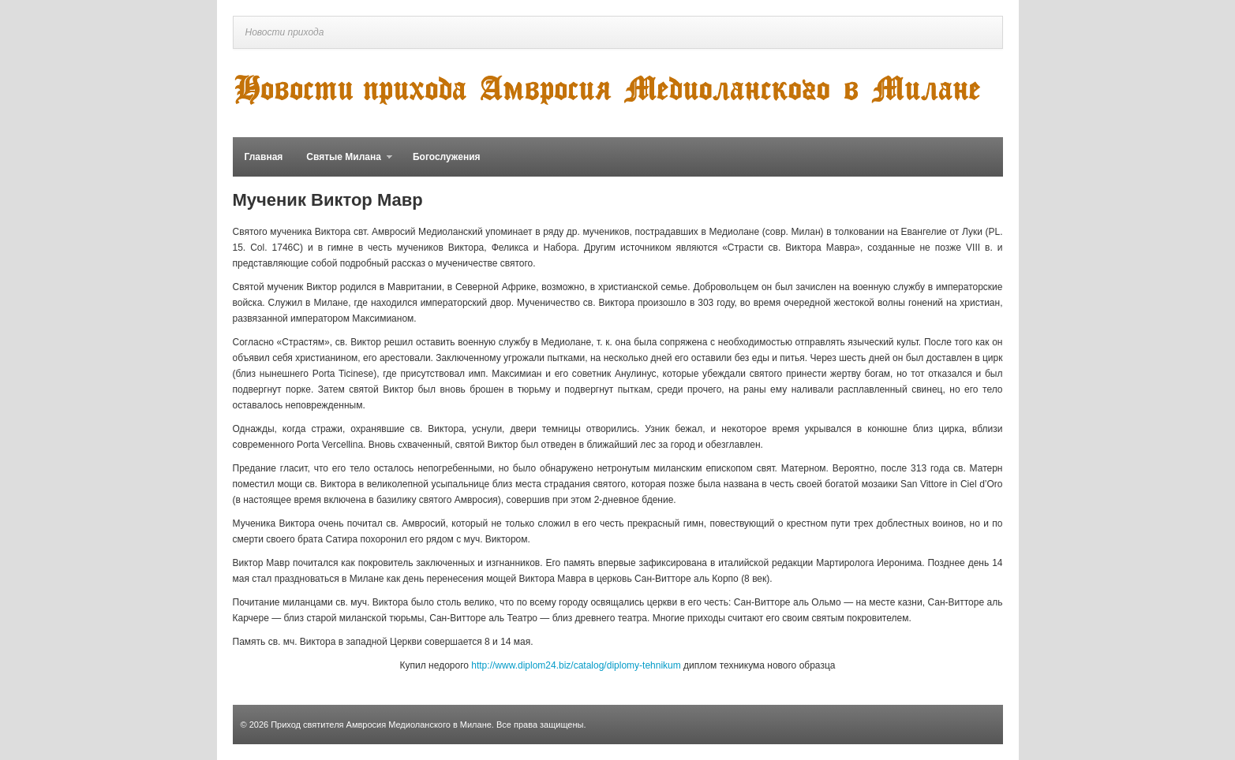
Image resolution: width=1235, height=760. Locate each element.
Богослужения (447, 156)
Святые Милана (343, 164)
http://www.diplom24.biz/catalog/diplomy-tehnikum (575, 665)
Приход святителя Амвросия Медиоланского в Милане (381, 724)
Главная (264, 156)
